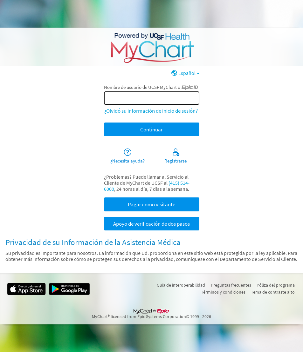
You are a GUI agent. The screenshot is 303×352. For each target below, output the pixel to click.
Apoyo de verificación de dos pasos (151, 223)
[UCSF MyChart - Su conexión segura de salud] (151, 46)
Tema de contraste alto (273, 292)
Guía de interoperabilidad (181, 285)
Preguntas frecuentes (231, 285)
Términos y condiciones (223, 292)
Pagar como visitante (151, 204)
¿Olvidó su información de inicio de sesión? (151, 110)
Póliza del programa (276, 285)
